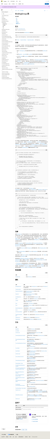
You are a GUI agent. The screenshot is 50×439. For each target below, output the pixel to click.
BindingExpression (34, 286)
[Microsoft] (1, 1)
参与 (13, 436)
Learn (16, 10)
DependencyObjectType (19, 291)
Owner (17, 309)
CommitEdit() (17, 348)
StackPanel (44, 50)
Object (18, 39)
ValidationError (37, 317)
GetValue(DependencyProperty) (20, 360)
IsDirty (16, 298)
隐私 (16, 436)
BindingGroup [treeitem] (5, 23)
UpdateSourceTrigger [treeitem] (5, 71)
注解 (16, 20)
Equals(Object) (18, 350)
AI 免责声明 (3, 436)
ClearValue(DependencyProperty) (20, 335)
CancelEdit (30, 54)
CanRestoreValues (18, 289)
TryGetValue (26, 56)
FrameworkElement (29, 243)
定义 (16, 18)
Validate (21, 56)
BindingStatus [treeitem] (4, 33)
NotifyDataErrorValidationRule (39, 314)
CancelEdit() (17, 330)
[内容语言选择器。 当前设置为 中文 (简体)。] (3, 434)
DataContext (23, 247)
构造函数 (17, 22)
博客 (10, 436)
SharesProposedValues (19, 311)
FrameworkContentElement (37, 243)
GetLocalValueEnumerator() (20, 356)
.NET (18, 10)
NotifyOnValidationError (36, 144)
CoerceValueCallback (30, 344)
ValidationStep (37, 394)
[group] (31, 103)
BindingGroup (22, 50)
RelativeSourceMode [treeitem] (5, 67)
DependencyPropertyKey (30, 340)
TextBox (16, 238)
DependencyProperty (41, 335)
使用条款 (26, 436)
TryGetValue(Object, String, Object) (21, 388)
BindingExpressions (18, 286)
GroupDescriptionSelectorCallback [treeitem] (7, 52)
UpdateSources (26, 264)
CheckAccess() (18, 332)
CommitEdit (25, 54)
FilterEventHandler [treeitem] (4, 51)
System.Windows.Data (21, 28)
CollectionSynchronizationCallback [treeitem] (7, 37)
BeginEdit (20, 54)
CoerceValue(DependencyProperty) (21, 343)
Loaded (23, 147)
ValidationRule (27, 32)
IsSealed (17, 300)
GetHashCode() (18, 353)
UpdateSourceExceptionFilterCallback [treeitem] (7, 70)
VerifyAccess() (18, 398)
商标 (29, 436)
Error (29, 308)
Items (29, 261)
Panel (28, 254)
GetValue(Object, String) (41, 259)
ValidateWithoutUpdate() (19, 394)
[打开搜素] (46, 1)
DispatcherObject (23, 39)
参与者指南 (20, 418)
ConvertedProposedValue (30, 395)
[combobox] (7, 12)
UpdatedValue (40, 392)
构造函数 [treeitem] (4, 25)
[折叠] (12, 10)
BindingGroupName (43, 247)
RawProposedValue (39, 395)
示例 (16, 19)
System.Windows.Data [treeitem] (5, 15)
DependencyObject (31, 39)
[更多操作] (47, 10)
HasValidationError (18, 296)
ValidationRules (18, 319)
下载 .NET (46, 3)
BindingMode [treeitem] (4, 30)
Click (36, 147)
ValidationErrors (18, 317)
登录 (48, 1)
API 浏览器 (21, 10)
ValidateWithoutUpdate (20, 264)
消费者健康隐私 (20, 436)
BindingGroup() (18, 276)
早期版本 (7, 436)
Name (31, 251)
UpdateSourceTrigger (40, 265)
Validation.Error (17, 144)
